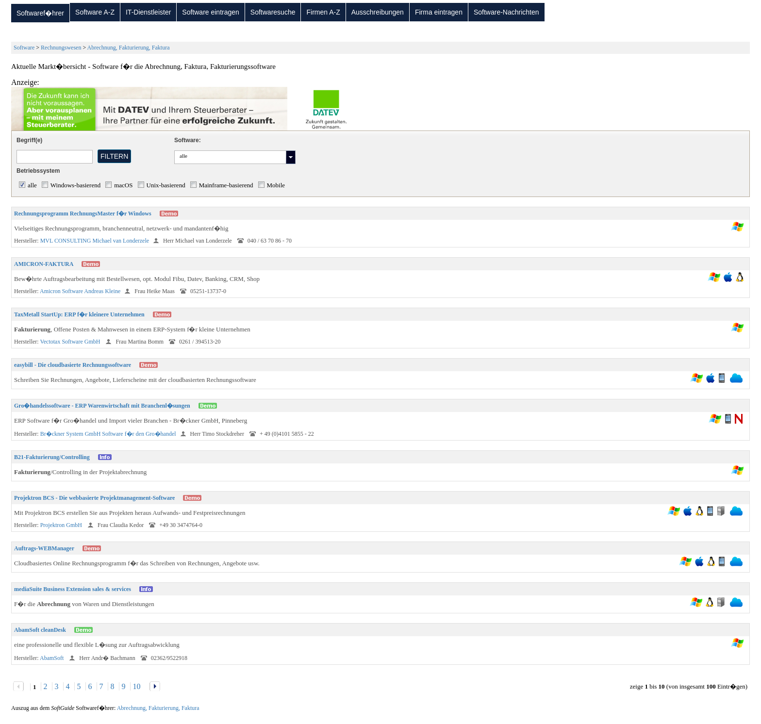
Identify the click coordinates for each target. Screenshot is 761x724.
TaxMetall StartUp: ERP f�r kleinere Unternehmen (79, 314)
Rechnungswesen (61, 47)
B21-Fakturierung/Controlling (52, 457)
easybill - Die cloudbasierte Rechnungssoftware (72, 365)
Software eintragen (210, 12)
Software (24, 47)
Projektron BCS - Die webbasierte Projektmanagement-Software (94, 497)
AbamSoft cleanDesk (40, 629)
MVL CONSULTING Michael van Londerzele (94, 240)
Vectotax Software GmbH (70, 341)
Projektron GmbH (61, 525)
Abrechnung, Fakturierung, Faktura (128, 47)
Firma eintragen (439, 12)
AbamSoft (52, 658)
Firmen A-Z (323, 12)
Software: (187, 140)
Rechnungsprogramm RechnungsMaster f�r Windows (82, 213)
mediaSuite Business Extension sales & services (72, 589)
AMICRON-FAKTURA (43, 264)
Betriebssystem (38, 170)
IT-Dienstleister (148, 12)
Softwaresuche (273, 12)
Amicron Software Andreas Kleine (80, 291)
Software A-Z (95, 12)
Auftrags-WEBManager (44, 548)
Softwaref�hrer (40, 13)
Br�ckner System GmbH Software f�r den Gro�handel (108, 433)
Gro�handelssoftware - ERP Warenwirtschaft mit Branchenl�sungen (102, 405)
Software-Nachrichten (506, 12)
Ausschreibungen (377, 12)
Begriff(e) (29, 140)
